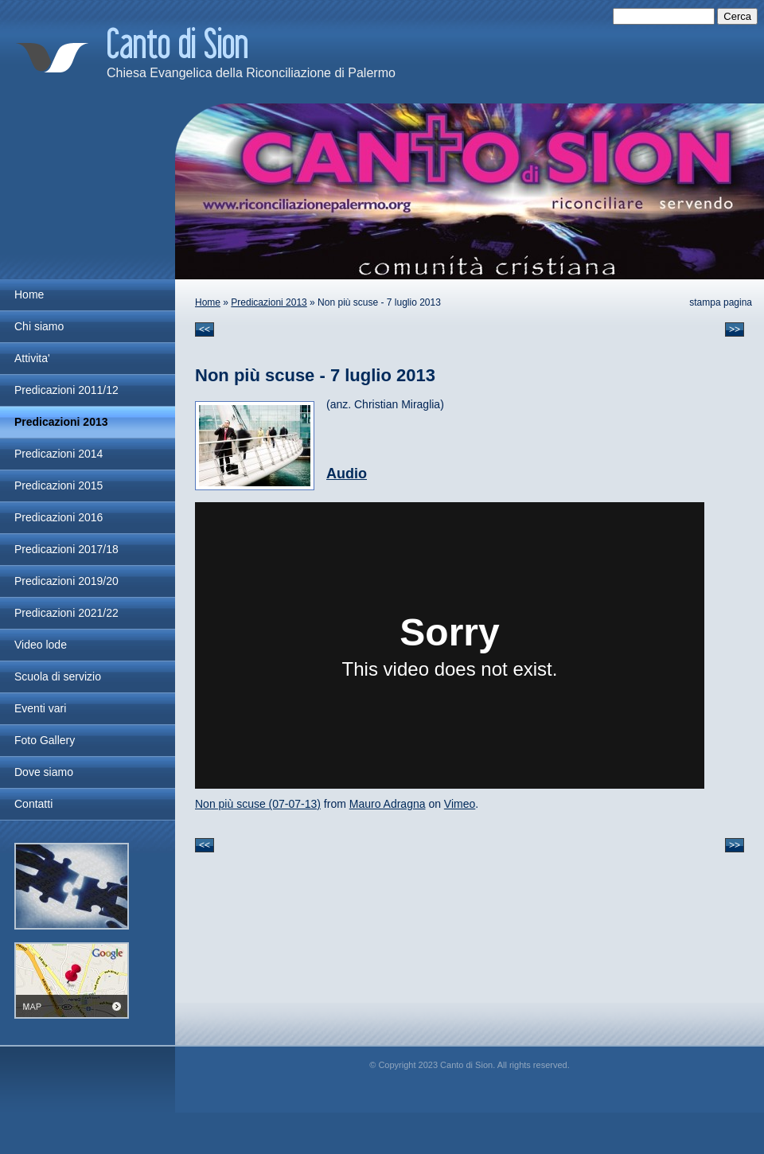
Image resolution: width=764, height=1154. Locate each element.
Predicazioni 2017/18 (66, 549)
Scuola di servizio (57, 676)
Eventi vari (40, 708)
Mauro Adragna (387, 803)
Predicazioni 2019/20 (66, 581)
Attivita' (32, 358)
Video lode (40, 644)
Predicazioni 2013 (268, 302)
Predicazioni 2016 (58, 517)
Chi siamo (39, 326)
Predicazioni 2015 (58, 485)
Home (207, 302)
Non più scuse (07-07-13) (258, 803)
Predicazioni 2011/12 (66, 390)
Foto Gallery (44, 740)
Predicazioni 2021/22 (66, 612)
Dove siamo (43, 772)
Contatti (33, 803)
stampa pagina (720, 302)
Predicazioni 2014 (58, 453)
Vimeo (459, 803)
